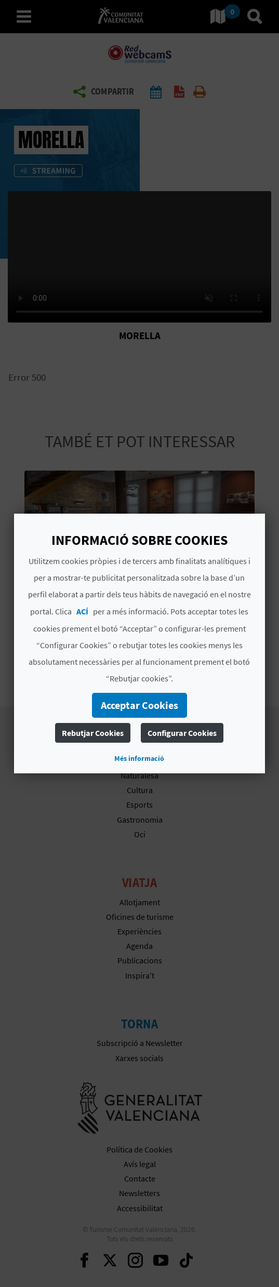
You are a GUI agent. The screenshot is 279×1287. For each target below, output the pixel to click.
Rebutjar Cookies (93, 733)
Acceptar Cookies (139, 705)
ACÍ (82, 611)
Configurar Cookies (182, 733)
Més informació (139, 758)
